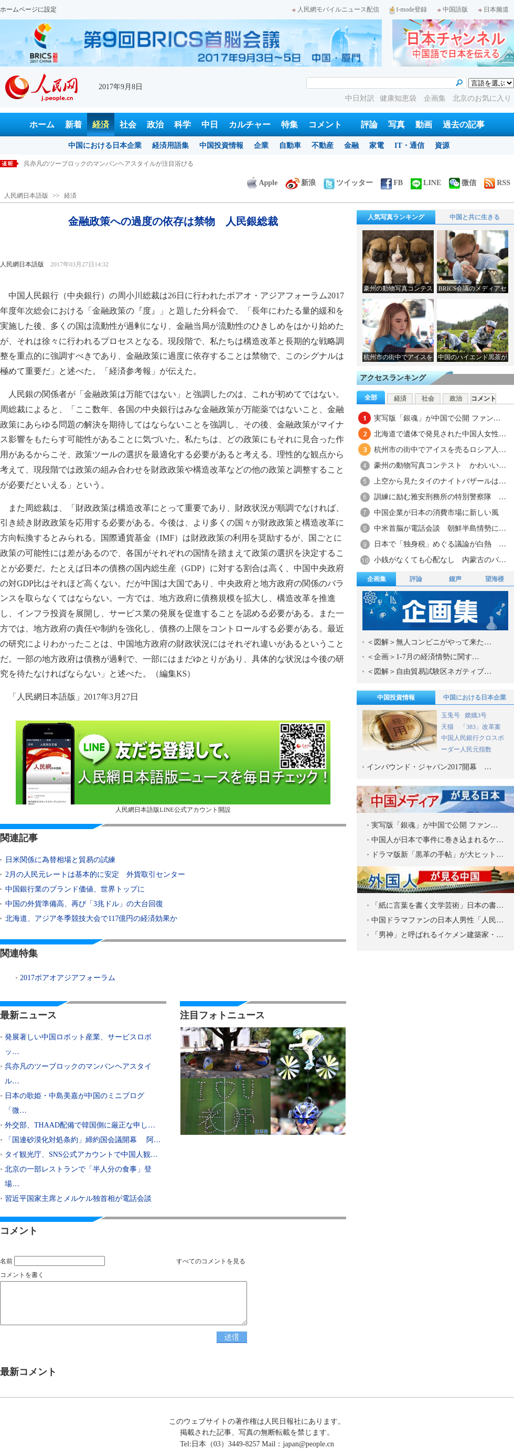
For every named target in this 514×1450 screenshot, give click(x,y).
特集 (289, 124)
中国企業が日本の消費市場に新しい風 (436, 513)
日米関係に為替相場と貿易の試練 (60, 860)
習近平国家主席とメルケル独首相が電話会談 (78, 1198)
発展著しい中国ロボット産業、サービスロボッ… (78, 1044)
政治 (155, 124)
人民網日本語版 (26, 195)
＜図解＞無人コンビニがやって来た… (429, 642)
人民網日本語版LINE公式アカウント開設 (173, 767)
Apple (262, 183)
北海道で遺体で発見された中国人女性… (440, 434)
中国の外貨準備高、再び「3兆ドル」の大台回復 (84, 904)
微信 (462, 183)
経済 (100, 124)
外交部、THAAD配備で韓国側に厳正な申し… (80, 1125)
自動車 (290, 145)
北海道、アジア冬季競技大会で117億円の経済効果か (91, 918)
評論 (369, 124)
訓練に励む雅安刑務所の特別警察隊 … (440, 497)
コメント (325, 124)
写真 (396, 124)
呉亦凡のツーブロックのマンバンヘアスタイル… (78, 1073)
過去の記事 (464, 124)
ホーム (42, 124)
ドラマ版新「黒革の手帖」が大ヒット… (437, 854)
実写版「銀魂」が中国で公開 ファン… (437, 418)
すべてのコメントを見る (210, 1261)
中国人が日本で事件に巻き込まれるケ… (437, 840)
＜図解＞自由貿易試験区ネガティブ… (429, 671)
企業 (261, 145)
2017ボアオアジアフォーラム (67, 978)
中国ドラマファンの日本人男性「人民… (437, 920)
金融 (351, 145)
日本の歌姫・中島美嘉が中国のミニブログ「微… (74, 1103)
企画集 (436, 98)
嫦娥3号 (476, 715)
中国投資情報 (221, 145)
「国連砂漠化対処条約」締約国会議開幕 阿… (83, 1140)
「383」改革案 (480, 727)
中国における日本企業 (105, 145)
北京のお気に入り (482, 98)
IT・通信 (409, 145)
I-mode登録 (408, 9)
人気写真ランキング (396, 217)
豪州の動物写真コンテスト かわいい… (440, 465)
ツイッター (348, 183)
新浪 (300, 183)
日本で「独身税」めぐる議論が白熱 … (440, 544)
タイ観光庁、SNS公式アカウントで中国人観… (81, 1154)
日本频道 (493, 9)
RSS (497, 183)
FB (392, 183)
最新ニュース (28, 1015)
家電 (376, 145)
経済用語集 (170, 145)
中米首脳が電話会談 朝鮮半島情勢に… (440, 528)
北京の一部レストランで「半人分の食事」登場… (78, 1176)
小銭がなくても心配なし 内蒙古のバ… (440, 560)
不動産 (323, 145)
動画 (423, 124)
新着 (73, 124)
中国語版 (452, 9)
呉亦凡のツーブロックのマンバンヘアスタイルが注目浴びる (109, 163)
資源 (442, 145)
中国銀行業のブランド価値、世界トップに (75, 889)
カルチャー (250, 124)
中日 (209, 124)
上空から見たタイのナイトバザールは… (440, 481)
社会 (128, 124)
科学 (182, 124)
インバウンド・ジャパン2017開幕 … (429, 767)
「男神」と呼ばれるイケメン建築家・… (437, 935)
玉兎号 (450, 715)
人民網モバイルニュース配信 (335, 9)
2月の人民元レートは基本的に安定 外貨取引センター (95, 874)
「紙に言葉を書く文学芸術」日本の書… (437, 905)
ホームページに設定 (28, 9)
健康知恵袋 (399, 98)
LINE (426, 183)
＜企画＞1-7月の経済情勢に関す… (423, 657)
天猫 (448, 727)
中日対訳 (359, 98)
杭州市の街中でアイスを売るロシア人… (440, 450)
